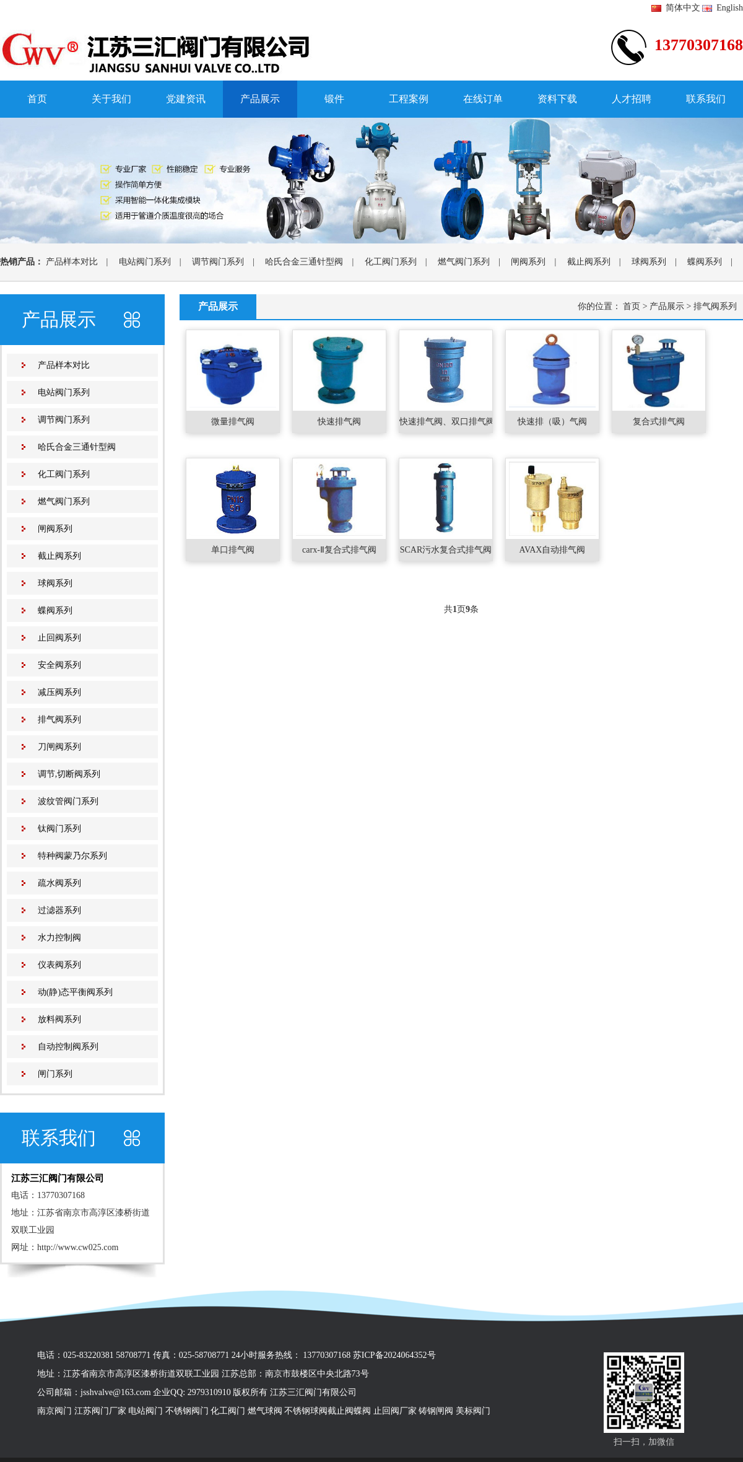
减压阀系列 (59, 692)
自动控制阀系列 (68, 1046)
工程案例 (408, 99)
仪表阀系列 (59, 965)
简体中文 (675, 7)
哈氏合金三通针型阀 (304, 261)
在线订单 (483, 99)
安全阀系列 (59, 665)
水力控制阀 (59, 937)
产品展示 (260, 99)
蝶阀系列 (704, 261)
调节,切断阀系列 (69, 774)
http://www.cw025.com (77, 1247)
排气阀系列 (59, 719)
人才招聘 (631, 99)
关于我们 (111, 99)
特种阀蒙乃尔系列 (72, 855)
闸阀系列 (528, 261)
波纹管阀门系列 (68, 801)
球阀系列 (649, 261)
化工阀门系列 (391, 261)
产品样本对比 (72, 261)
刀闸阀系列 (59, 746)
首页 (37, 99)
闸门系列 (55, 1074)
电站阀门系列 (145, 261)
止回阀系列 (59, 637)
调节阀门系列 (218, 261)
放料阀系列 (59, 1019)
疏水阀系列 (59, 883)
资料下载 (557, 99)
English (722, 7)
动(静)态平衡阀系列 (75, 992)
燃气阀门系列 (464, 261)
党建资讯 (186, 99)
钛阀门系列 (59, 828)
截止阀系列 (588, 261)
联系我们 (706, 99)
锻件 (334, 99)
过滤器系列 (59, 910)
